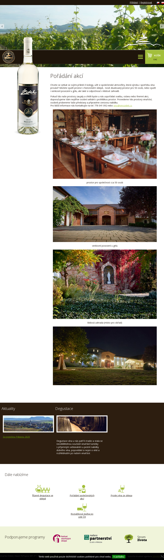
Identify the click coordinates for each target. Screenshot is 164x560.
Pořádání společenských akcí (82, 492)
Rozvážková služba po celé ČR (82, 511)
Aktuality (8, 408)
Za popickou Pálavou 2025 (16, 436)
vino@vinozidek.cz (122, 105)
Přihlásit (134, 2)
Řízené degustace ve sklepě (42, 492)
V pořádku (118, 556)
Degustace (64, 408)
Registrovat (146, 2)
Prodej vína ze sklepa (121, 491)
